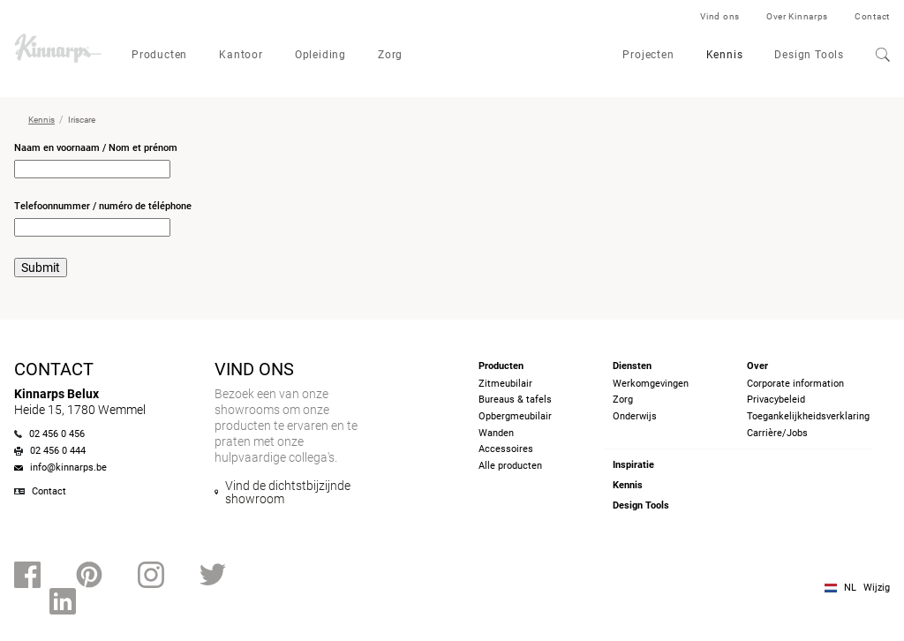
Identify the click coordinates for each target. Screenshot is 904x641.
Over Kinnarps (797, 16)
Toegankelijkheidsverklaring (808, 416)
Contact (872, 16)
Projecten (648, 55)
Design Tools (809, 55)
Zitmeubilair (505, 383)
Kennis (724, 55)
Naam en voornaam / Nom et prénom (95, 148)
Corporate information (795, 383)
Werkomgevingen (651, 383)
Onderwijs (635, 416)
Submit (40, 267)
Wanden (496, 433)
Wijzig (876, 587)
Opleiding (320, 55)
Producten (159, 55)
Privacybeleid (776, 399)
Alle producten (510, 465)
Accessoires (505, 449)
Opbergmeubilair (515, 416)
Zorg (390, 55)
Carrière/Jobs (777, 433)
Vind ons (720, 16)
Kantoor (241, 55)
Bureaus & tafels (515, 399)
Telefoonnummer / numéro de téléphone (103, 206)
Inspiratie (633, 465)
